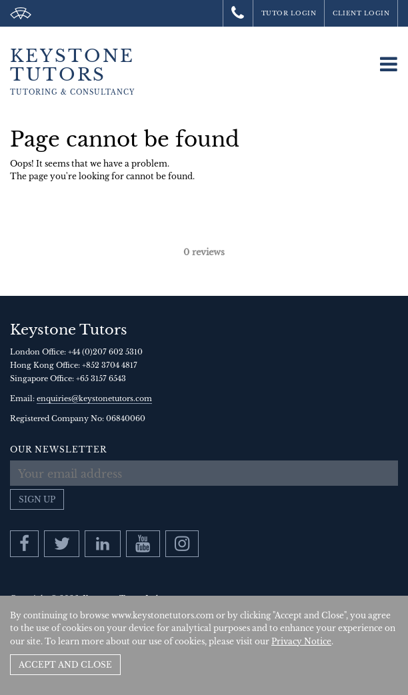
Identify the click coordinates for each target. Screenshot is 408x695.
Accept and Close (65, 665)
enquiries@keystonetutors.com (94, 398)
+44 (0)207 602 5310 (105, 351)
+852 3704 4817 (109, 365)
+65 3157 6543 (101, 378)
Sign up (37, 499)
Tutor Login (289, 13)
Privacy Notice (301, 641)
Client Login (361, 13)
